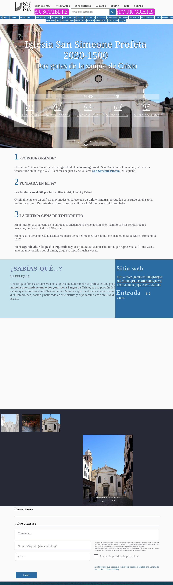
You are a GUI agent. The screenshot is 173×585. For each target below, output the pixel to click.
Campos (165, 17)
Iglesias (6, 17)
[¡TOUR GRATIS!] (136, 12)
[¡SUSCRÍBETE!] (52, 12)
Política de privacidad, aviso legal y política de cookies (108, 583)
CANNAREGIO (56, 17)
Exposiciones (101, 17)
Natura (115, 20)
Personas (64, 20)
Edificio (158, 17)
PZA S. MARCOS (69, 17)
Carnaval (90, 20)
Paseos (22, 17)
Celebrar (80, 17)
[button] (113, 500)
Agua (72, 20)
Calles (58, 20)
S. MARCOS (14, 17)
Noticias (47, 17)
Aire (109, 20)
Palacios (39, 17)
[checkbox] (103, 501)
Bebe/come (50, 20)
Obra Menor (123, 17)
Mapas (97, 20)
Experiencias (112, 17)
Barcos (104, 20)
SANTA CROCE (80, 20)
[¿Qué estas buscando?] (87, 12)
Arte (142, 17)
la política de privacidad (138, 550)
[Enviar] (26, 575)
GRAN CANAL (134, 17)
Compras (122, 20)
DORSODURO (90, 17)
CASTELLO (31, 17)
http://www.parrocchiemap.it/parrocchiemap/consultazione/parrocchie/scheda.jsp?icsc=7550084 (139, 281)
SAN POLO (150, 17)
